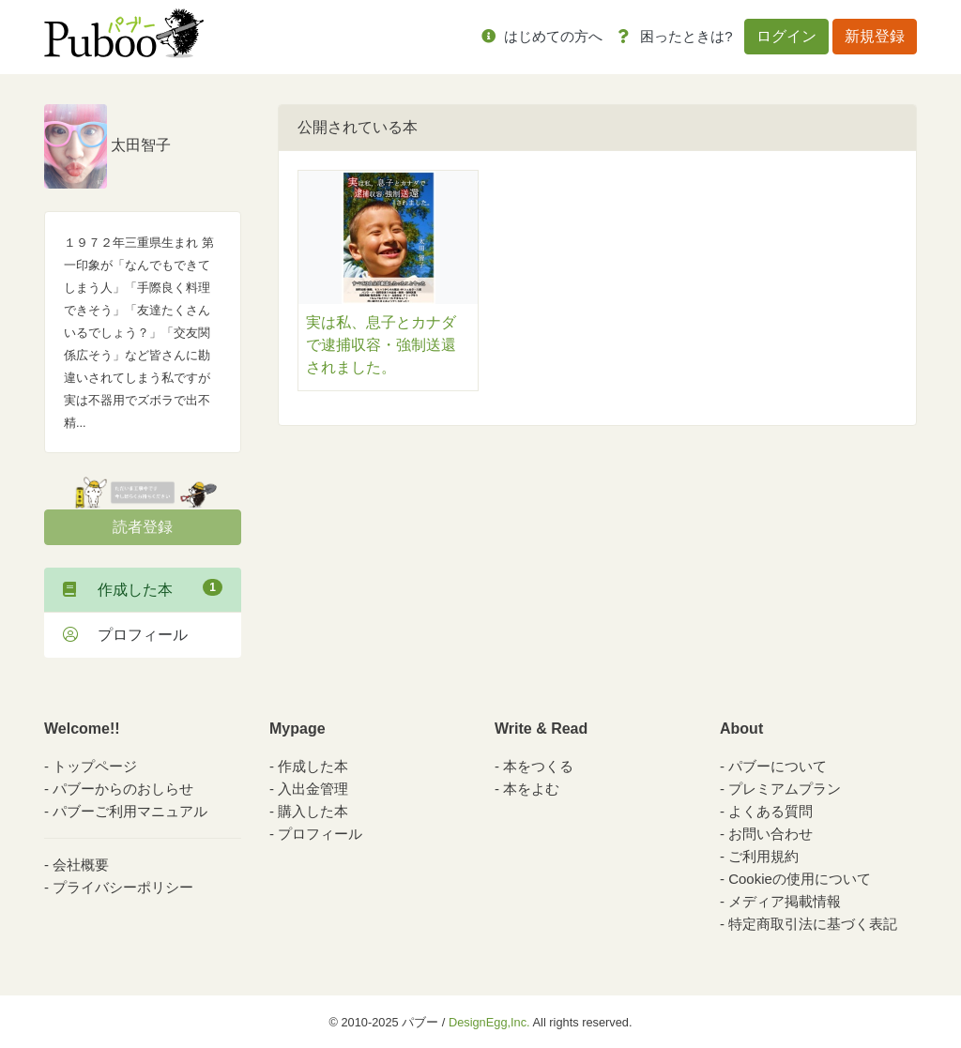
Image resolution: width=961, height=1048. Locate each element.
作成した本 (142, 588)
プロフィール (125, 635)
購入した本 (313, 811)
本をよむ (531, 789)
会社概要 (81, 865)
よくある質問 (770, 811)
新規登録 (875, 36)
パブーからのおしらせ (123, 789)
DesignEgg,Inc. (489, 1022)
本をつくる (538, 766)
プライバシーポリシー (123, 887)
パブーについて (777, 766)
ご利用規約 (763, 856)
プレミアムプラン (784, 789)
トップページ (95, 766)
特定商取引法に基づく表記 (812, 924)
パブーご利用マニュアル (130, 811)
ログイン (786, 36)
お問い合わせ (770, 834)
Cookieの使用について (799, 879)
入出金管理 (313, 789)
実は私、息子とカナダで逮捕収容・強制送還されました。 (381, 344)
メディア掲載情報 (784, 901)
